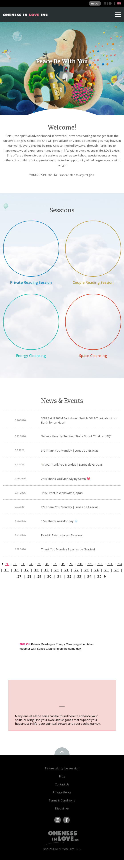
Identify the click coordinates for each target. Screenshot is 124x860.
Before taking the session (62, 768)
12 (100, 564)
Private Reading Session (31, 282)
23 (86, 570)
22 (76, 570)
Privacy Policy (62, 792)
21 (66, 570)
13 (110, 564)
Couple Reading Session (93, 282)
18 (36, 570)
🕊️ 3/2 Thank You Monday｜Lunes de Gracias (72, 464)
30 (49, 576)
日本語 (108, 3)
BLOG (94, 3)
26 (116, 570)
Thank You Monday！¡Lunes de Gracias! (68, 549)
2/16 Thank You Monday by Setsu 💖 (65, 479)
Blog (62, 776)
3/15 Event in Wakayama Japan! (62, 493)
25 (106, 570)
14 (119, 564)
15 (6, 570)
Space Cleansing (93, 355)
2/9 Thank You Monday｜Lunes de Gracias (69, 507)
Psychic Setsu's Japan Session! (61, 535)
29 (39, 576)
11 (90, 564)
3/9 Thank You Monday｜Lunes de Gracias (69, 450)
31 (59, 576)
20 (56, 570)
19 (46, 570)
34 (89, 576)
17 (26, 570)
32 (69, 576)
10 (80, 564)
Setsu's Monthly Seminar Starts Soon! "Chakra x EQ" (76, 436)
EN (119, 3)
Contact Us (62, 784)
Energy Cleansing (31, 355)
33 (79, 576)
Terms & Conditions (62, 800)
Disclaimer (62, 808)
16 (16, 570)
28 (29, 576)
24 (96, 570)
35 (99, 576)
